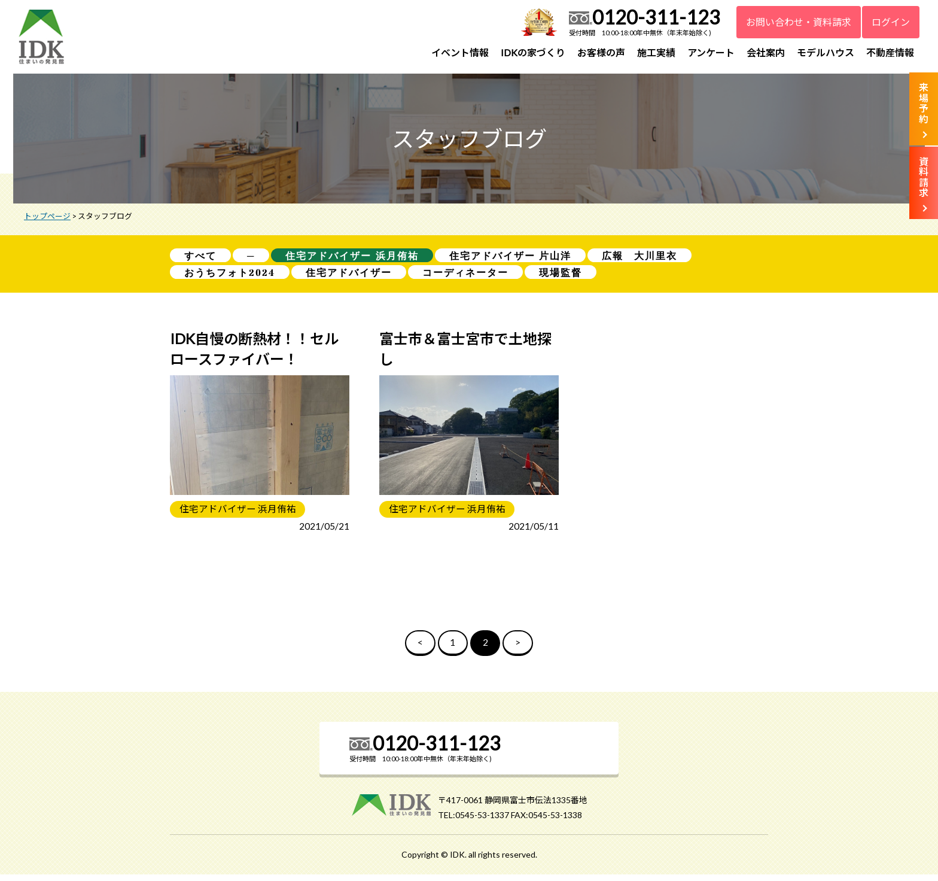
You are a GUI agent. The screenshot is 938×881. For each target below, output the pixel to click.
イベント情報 (460, 52)
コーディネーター (465, 277)
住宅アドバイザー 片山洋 (510, 259)
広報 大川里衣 (639, 259)
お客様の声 (601, 52)
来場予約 (923, 102)
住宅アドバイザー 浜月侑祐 (352, 259)
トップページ (47, 219)
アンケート (711, 52)
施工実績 (656, 52)
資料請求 (923, 177)
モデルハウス (825, 52)
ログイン (891, 22)
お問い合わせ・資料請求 (798, 22)
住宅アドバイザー (349, 277)
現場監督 (560, 277)
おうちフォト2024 (229, 277)
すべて (200, 259)
